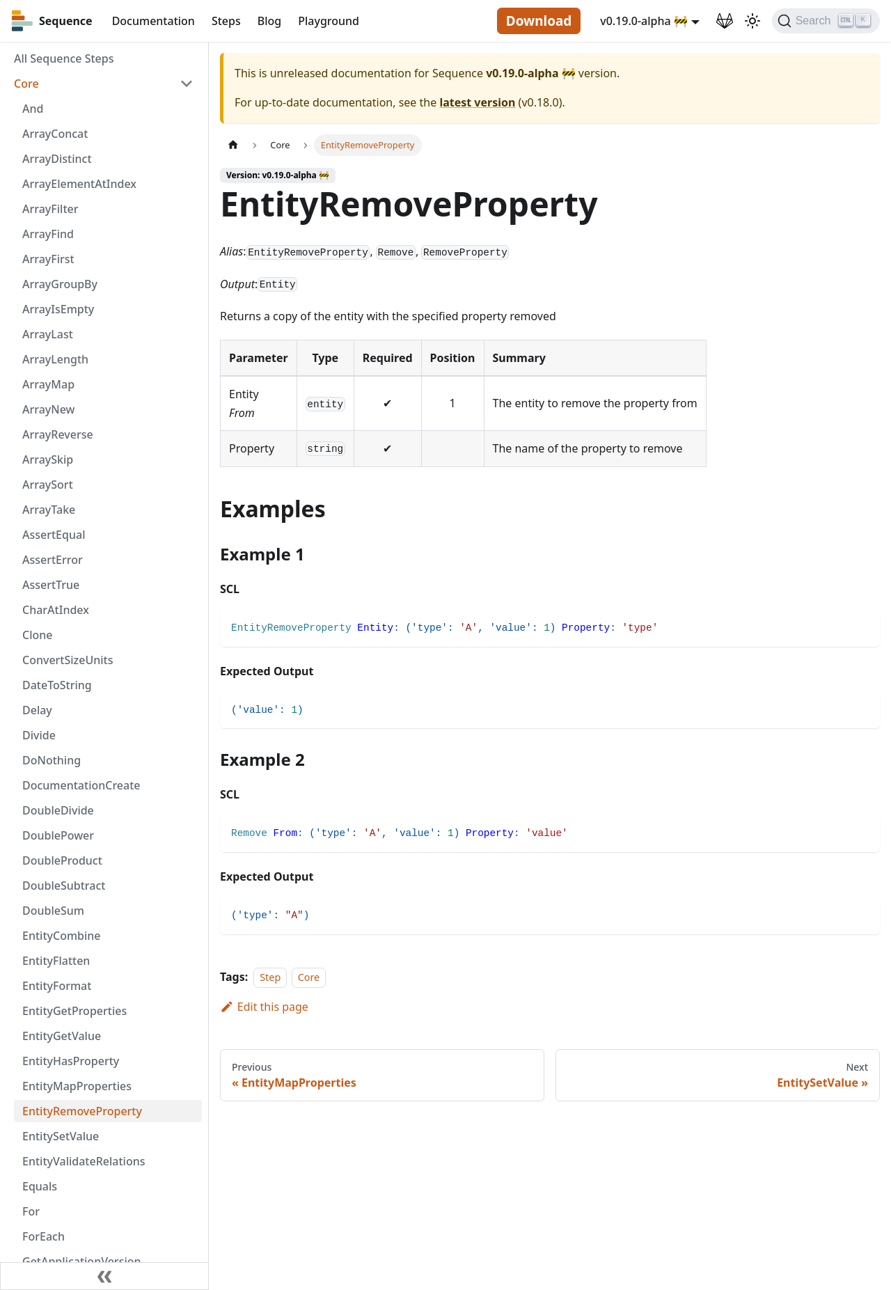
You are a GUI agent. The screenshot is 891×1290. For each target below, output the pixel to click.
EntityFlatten (56, 960)
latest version (477, 102)
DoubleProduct (62, 860)
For (31, 1211)
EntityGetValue (61, 1036)
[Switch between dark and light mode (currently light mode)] (752, 21)
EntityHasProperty (70, 1061)
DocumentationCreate (81, 785)
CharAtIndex (55, 610)
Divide (39, 735)
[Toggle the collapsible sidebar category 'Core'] (186, 83)
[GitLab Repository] (724, 21)
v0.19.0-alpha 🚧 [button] (644, 21)
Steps (226, 21)
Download (538, 21)
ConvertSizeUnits (67, 660)
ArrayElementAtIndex (79, 183)
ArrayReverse (57, 434)
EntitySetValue (60, 1136)
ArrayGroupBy (59, 284)
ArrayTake (48, 509)
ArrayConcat (55, 133)
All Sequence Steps (63, 58)
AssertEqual (53, 534)
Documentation (153, 21)
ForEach (43, 1236)
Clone (37, 635)
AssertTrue (50, 584)
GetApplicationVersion (81, 1261)
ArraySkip (47, 459)
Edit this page (264, 1006)
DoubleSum (53, 910)
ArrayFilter (50, 209)
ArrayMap (48, 384)
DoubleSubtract (63, 885)
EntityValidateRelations (83, 1161)
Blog (269, 21)
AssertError (52, 559)
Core (26, 83)
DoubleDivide (58, 810)
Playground (328, 21)
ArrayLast (47, 334)
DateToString (57, 685)
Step (270, 977)
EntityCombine (61, 935)
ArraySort (47, 484)
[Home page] (233, 145)
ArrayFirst (48, 259)
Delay (37, 710)
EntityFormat (56, 985)
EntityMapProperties (77, 1086)
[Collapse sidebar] (104, 1276)
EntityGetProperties (74, 1010)
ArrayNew (48, 409)
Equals (39, 1186)
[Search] (826, 20)
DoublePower (58, 835)
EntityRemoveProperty (82, 1111)
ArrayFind (48, 234)
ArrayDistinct (57, 158)
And (32, 108)
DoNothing (51, 760)
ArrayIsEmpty (58, 309)
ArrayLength (55, 359)
